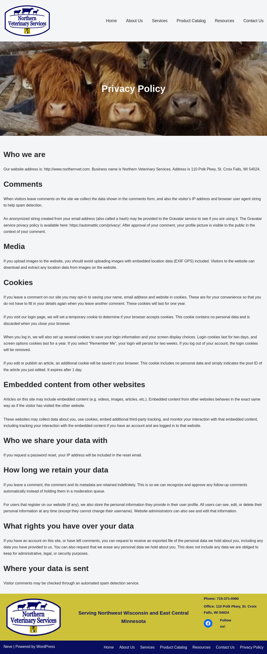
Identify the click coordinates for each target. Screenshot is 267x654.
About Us (134, 20)
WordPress (45, 647)
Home (111, 20)
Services (160, 20)
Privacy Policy (251, 647)
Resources (224, 20)
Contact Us (253, 20)
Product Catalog (191, 20)
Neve (8, 647)
